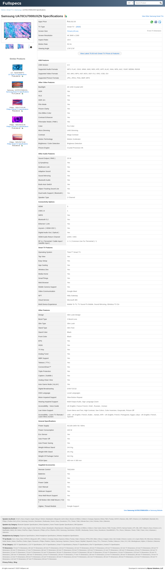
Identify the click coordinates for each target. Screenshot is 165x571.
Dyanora (96, 519)
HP (134, 528)
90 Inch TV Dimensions (49, 559)
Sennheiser (38, 521)
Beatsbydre (49, 519)
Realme (53, 530)
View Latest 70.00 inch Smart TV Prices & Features (99, 53)
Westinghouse (135, 541)
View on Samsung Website (143, 510)
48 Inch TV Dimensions (111, 557)
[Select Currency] (130, 3)
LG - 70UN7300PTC (17, 73)
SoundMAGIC (111, 530)
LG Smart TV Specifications (17, 74)
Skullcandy (46, 521)
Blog (15, 562)
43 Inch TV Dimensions (79, 552)
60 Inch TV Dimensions (51, 548)
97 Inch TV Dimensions (34, 559)
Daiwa (56, 539)
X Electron (149, 541)
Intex (111, 539)
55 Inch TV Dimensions (79, 550)
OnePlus (25, 530)
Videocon (117, 541)
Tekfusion (128, 530)
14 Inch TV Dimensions (18, 557)
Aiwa (22, 519)
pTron (18, 521)
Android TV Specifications (112, 544)
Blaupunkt (57, 519)
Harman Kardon (127, 528)
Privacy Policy (8, 562)
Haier (77, 539)
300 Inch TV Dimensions (34, 554)
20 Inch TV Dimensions (112, 548)
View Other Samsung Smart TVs (152, 16)
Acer (13, 539)
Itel (115, 539)
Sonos (53, 521)
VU (126, 541)
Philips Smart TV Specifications (17, 144)
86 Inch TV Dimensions (143, 554)
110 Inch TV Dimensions (18, 559)
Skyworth (89, 541)
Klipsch (145, 528)
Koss (150, 528)
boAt (63, 519)
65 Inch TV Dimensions (36, 548)
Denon (104, 528)
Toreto (73, 521)
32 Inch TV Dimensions (82, 548)
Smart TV (10, 10)
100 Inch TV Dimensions (18, 554)
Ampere (27, 519)
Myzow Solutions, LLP (155, 568)
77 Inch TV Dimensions (81, 554)
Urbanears (152, 530)
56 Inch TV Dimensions (18, 550)
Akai (21, 539)
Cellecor (84, 519)
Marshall (152, 519)
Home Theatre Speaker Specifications (61, 524)
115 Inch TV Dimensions (141, 552)
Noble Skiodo (7, 541)
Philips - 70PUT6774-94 (17, 142)
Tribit (77, 521)
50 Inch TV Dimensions (64, 557)
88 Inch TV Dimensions (49, 550)
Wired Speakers (44, 524)
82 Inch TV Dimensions (79, 557)
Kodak (119, 539)
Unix (91, 521)
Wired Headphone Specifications (46, 535)
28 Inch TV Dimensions (65, 554)
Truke (142, 530)
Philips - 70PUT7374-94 (17, 107)
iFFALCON (89, 539)
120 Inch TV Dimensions (95, 550)
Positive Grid (12, 521)
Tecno (122, 530)
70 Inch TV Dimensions (154, 31)
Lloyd (137, 539)
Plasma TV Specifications (80, 544)
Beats (44, 528)
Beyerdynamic (59, 528)
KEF (130, 519)
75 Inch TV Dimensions (33, 552)
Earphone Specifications (27, 535)
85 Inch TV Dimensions (95, 552)
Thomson (104, 541)
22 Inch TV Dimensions (112, 554)
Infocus (100, 539)
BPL (39, 539)
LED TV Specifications (20, 544)
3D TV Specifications (49, 544)
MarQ (12, 530)
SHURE (78, 530)
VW (129, 541)
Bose (67, 519)
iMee (95, 539)
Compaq (90, 519)
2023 (78, 27)
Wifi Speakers (78, 524)
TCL (69, 521)
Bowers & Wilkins (75, 519)
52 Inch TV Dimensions (128, 548)
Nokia (19, 530)
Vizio (101, 521)
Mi (157, 519)
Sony (57, 521)
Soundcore (63, 521)
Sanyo (77, 541)
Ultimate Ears (85, 521)
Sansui (72, 541)
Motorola (157, 539)
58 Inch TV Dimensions (64, 552)
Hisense (122, 519)
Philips (5, 521)
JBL (127, 519)
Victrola (96, 521)
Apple (32, 519)
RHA (57, 530)
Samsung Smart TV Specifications (17, 92)
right (31, 47)
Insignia (106, 539)
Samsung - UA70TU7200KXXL (17, 90)
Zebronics (107, 521)
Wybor (143, 541)
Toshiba (110, 541)
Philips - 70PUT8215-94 (17, 125)
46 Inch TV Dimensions (97, 548)
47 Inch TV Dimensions (33, 550)
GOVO (117, 519)
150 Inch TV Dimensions (96, 554)
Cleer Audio (97, 528)
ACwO (18, 519)
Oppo (30, 530)
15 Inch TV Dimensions (18, 552)
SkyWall (82, 541)
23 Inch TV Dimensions (110, 552)
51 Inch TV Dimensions (49, 552)
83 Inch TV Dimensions (64, 550)
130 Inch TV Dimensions (126, 550)
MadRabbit (145, 519)
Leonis (129, 539)
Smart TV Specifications (64, 544)
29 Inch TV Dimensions (142, 550)
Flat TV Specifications (96, 544)
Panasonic (36, 530)
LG (140, 519)
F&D (106, 519)
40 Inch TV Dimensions (66, 548)
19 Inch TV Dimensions (50, 554)
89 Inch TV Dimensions (33, 557)
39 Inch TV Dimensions (128, 554)
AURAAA (27, 539)
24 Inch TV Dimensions (49, 557)
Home (3, 10)
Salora (53, 541)
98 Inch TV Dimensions (126, 557)
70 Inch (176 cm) (72, 31)
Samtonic (66, 541)
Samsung (18, 10)
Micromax (150, 539)
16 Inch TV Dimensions (125, 552)
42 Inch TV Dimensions (143, 548)
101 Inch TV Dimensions (95, 557)
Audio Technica (36, 528)
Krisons (135, 519)
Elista (102, 519)
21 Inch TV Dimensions (111, 550)
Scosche (31, 521)
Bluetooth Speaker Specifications (28, 524)
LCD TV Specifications (35, 544)
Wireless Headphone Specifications (68, 535)
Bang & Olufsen (40, 519)
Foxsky (111, 519)
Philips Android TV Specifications (17, 109)
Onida (25, 541)
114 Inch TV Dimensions (141, 557)
